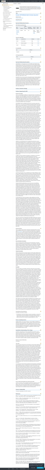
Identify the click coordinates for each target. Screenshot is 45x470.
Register (42, 1)
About (13, 468)
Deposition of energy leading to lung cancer (17, 32)
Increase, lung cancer (19, 20)
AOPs (7, 1)
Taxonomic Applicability (6, 8)
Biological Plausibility (6, 16)
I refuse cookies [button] (33, 467)
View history (15, 3)
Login (39, 1)
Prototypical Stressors (21, 1)
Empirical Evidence (5, 17)
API (42, 3)
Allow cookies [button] (40, 467)
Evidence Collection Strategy (6, 13)
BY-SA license (38, 6)
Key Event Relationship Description (7, 12)
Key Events (10, 1)
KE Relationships (15, 1)
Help (9, 468)
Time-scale (4, 24)
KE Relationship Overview (6, 6)
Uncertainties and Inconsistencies (7, 18)
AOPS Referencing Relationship (7, 7)
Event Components (27, 1)
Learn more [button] (40, 465)
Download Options (22, 468)
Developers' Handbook (34, 1)
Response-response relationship (7, 23)
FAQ (17, 468)
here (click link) (20, 231)
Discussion (19, 3)
